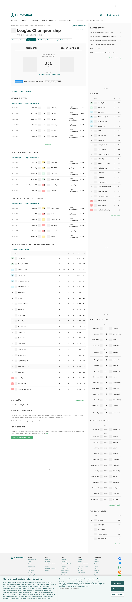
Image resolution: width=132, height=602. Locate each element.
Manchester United (66, 563)
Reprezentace (65, 21)
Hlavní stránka (14, 25)
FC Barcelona (64, 572)
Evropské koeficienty (50, 563)
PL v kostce (47, 561)
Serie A (30, 563)
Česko (95, 559)
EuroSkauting (48, 559)
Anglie (95, 563)
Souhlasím (117, 583)
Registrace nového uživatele (21, 437)
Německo (96, 570)
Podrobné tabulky (115, 215)
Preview (14, 91)
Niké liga (30, 572)
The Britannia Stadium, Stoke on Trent (48, 74)
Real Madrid (64, 574)
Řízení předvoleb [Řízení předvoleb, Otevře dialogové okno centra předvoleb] (117, 594)
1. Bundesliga (31, 566)
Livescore (79, 21)
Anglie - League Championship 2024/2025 (35, 25)
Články (79, 557)
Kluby (44, 21)
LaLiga (29, 561)
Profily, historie (81, 572)
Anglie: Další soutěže (63, 40)
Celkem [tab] (14, 249)
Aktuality (80, 559)
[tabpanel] (48, 126)
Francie (96, 566)
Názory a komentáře (83, 566)
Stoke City (31, 48)
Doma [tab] (21, 249)
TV (102, 21)
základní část (46, 54)
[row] (48, 108)
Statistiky (41, 40)
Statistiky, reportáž (25, 91)
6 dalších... (48, 144)
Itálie (95, 568)
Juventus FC (64, 568)
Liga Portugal (31, 574)
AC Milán (63, 566)
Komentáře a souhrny (83, 563)
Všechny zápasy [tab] (17, 103)
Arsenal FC (64, 559)
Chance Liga (31, 570)
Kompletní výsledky (115, 505)
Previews (80, 561)
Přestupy (25, 21)
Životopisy (80, 570)
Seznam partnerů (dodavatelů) (69, 588)
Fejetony (80, 568)
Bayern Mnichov (65, 570)
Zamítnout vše (117, 588)
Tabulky (22, 40)
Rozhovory (80, 574)
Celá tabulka (117, 544)
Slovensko (96, 561)
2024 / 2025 (80, 29)
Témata (46, 557)
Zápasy (35, 21)
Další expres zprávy (115, 58)
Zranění (46, 570)
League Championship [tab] (32, 103)
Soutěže (15, 21)
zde (47, 433)
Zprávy (14, 40)
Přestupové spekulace (50, 568)
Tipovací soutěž (92, 21)
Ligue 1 (30, 568)
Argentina (96, 574)
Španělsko (96, 572)
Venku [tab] (27, 249)
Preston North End (69, 48)
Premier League (32, 559)
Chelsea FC (64, 561)
